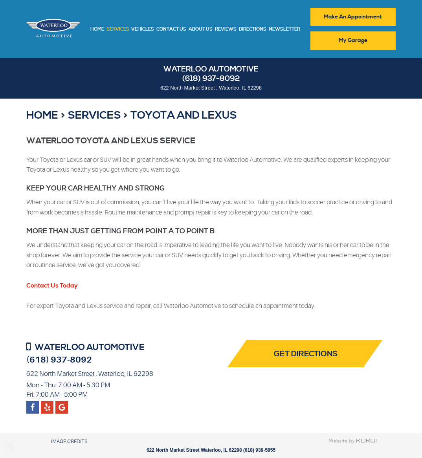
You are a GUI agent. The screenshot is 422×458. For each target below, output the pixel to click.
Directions (252, 29)
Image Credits (69, 441)
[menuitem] (97, 29)
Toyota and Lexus (183, 115)
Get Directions (306, 354)
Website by (353, 441)
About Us (201, 29)
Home (97, 29)
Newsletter (284, 29)
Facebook (32, 404)
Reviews (226, 29)
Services (117, 29)
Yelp (62, 404)
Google (47, 404)
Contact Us (171, 29)
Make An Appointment (353, 16)
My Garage (353, 40)
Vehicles (142, 29)
